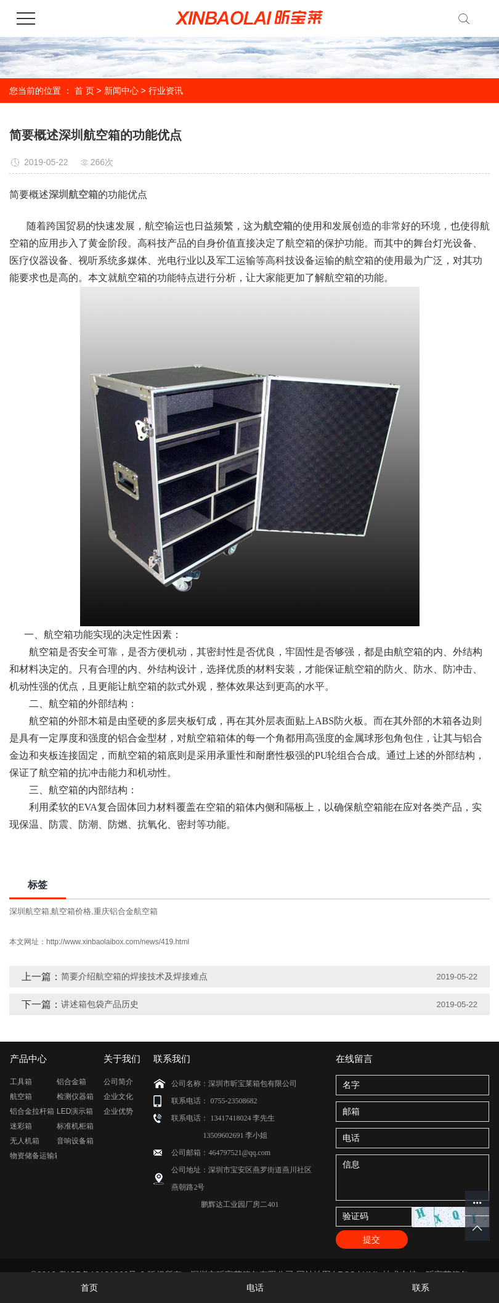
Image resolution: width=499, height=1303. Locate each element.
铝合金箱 (71, 1081)
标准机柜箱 (75, 1126)
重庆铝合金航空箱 (126, 911)
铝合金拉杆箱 (32, 1111)
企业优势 (118, 1111)
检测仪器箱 (75, 1096)
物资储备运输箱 (33, 1155)
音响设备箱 (75, 1141)
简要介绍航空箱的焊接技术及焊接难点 (134, 976)
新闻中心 (121, 91)
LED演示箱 (75, 1111)
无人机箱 (24, 1141)
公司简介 (118, 1081)
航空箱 (21, 1096)
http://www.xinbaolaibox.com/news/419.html (117, 941)
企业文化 (118, 1096)
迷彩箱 (21, 1126)
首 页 (84, 91)
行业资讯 (165, 91)
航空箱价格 (71, 911)
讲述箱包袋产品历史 (100, 1004)
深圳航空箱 (29, 911)
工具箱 (21, 1081)
